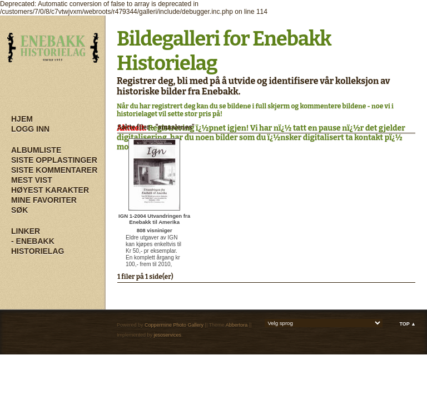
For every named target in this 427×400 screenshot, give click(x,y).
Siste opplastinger (54, 160)
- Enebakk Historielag (37, 246)
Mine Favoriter (44, 200)
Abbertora (237, 325)
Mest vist (31, 180)
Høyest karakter (50, 190)
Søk (19, 210)
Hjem (22, 118)
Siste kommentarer (54, 170)
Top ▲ (407, 324)
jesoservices (168, 335)
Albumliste (36, 150)
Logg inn (30, 128)
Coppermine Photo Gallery (174, 325)
